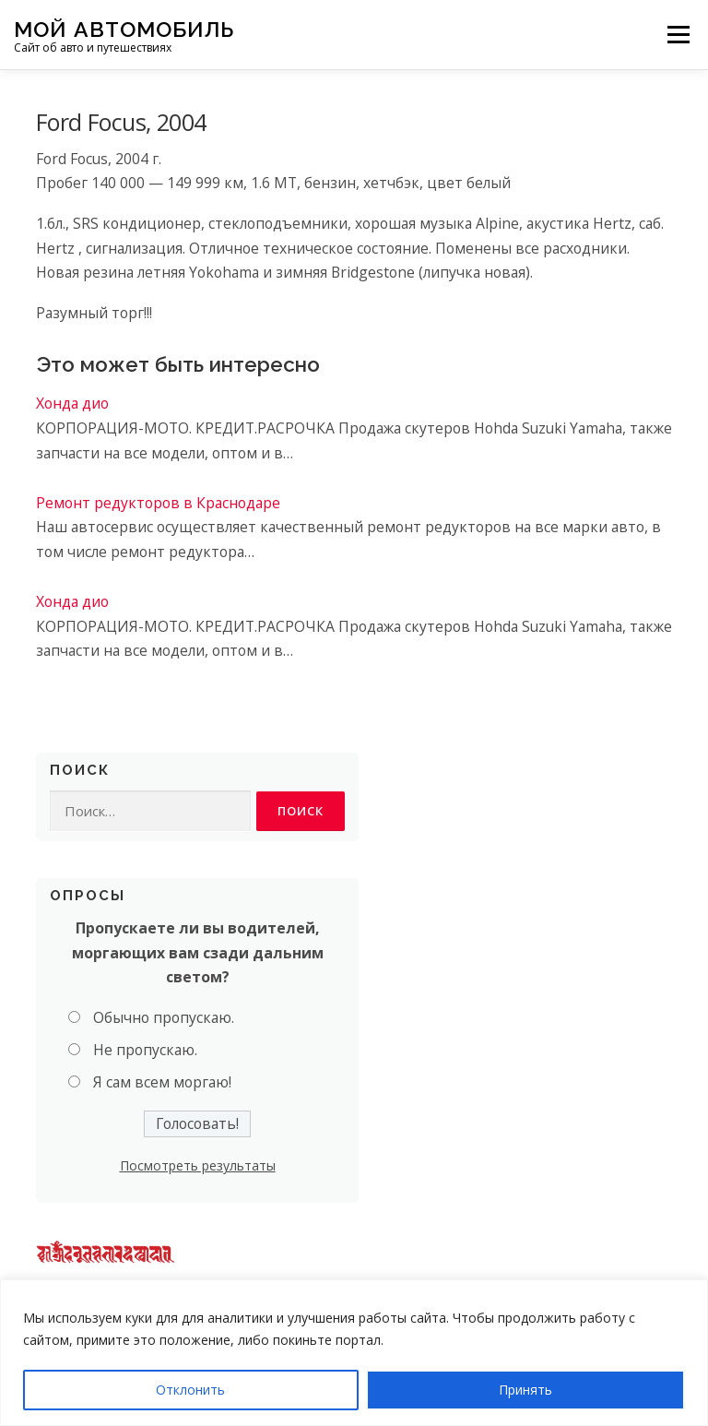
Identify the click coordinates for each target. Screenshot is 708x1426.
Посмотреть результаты (198, 1166)
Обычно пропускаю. (163, 1018)
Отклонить (190, 1389)
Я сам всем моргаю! (162, 1082)
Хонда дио (72, 403)
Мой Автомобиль (124, 28)
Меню (678, 34)
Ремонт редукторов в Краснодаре (158, 503)
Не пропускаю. (145, 1050)
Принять (525, 1389)
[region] (354, 1352)
